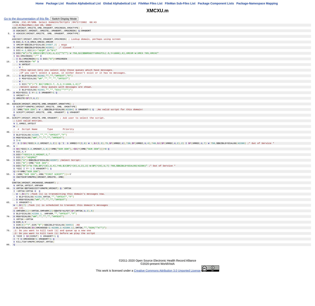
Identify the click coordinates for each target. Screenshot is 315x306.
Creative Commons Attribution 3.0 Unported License (167, 302)
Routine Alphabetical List (83, 3)
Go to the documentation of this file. (26, 18)
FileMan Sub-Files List (180, 3)
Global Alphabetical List (119, 3)
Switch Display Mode (64, 18)
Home (40, 3)
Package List (55, 3)
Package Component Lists (216, 3)
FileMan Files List (150, 3)
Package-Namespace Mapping (257, 3)
